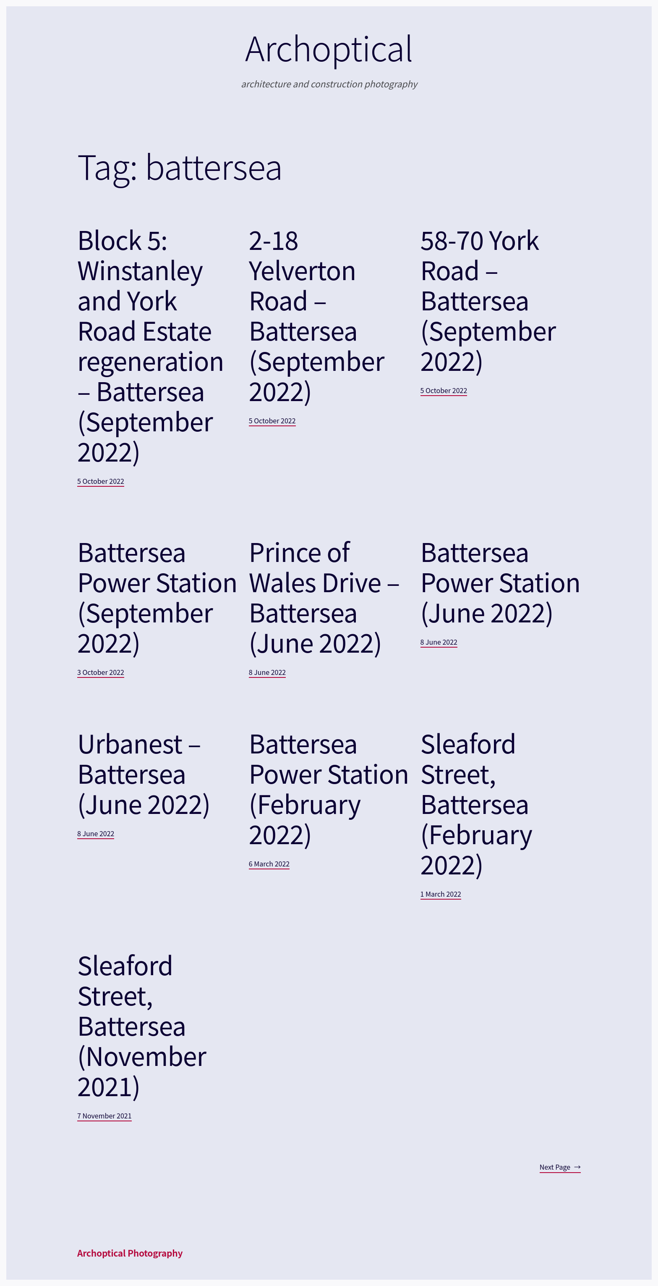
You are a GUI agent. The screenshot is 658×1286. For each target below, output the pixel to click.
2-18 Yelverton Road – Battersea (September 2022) (316, 314)
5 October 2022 (100, 481)
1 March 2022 (440, 894)
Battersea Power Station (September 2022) (157, 596)
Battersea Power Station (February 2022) (329, 787)
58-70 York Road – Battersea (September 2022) (488, 299)
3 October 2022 (100, 672)
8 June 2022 (267, 672)
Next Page (560, 1167)
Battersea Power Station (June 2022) (500, 581)
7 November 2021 (104, 1115)
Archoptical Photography (130, 1253)
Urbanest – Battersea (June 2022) (143, 772)
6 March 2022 (269, 863)
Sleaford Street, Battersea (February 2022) (476, 803)
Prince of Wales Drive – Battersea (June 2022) (324, 596)
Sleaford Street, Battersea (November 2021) (141, 1024)
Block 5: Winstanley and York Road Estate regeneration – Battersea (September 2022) (150, 345)
